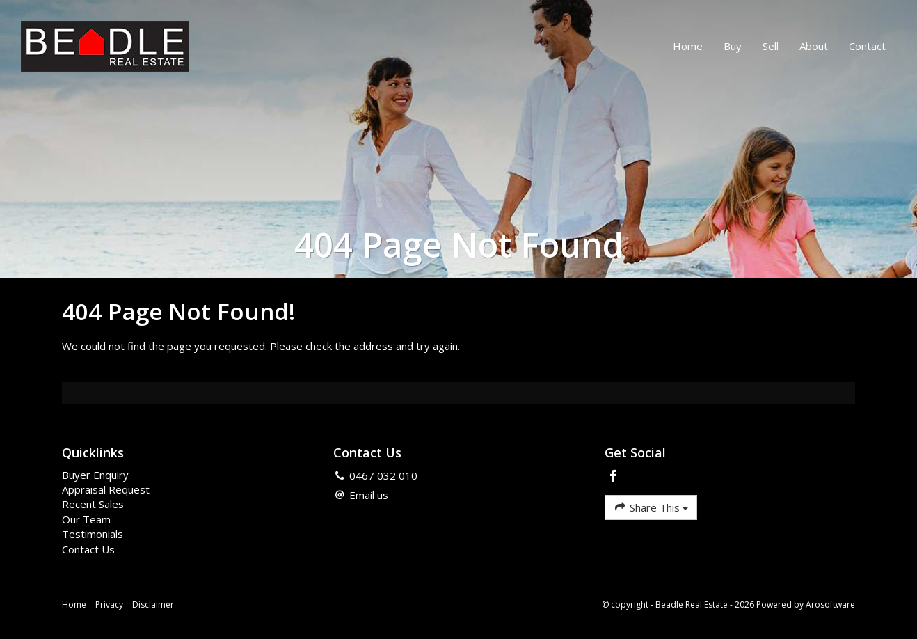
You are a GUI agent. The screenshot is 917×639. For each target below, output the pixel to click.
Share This (651, 507)
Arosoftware (830, 604)
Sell (771, 46)
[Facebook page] (614, 477)
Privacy (109, 604)
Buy (733, 46)
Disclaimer (153, 604)
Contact (867, 46)
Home (688, 46)
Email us (368, 495)
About (813, 46)
